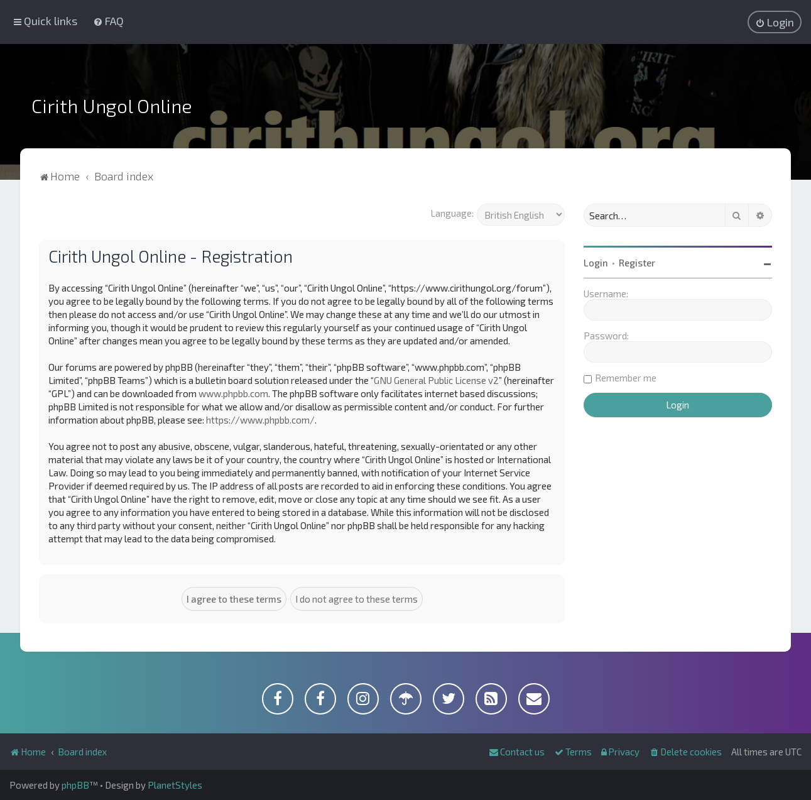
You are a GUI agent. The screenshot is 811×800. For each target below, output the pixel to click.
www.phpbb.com (233, 393)
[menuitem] (108, 21)
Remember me (625, 377)
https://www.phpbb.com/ (260, 419)
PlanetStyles (175, 785)
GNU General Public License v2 (436, 380)
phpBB (75, 785)
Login (596, 262)
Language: (452, 213)
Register (637, 262)
